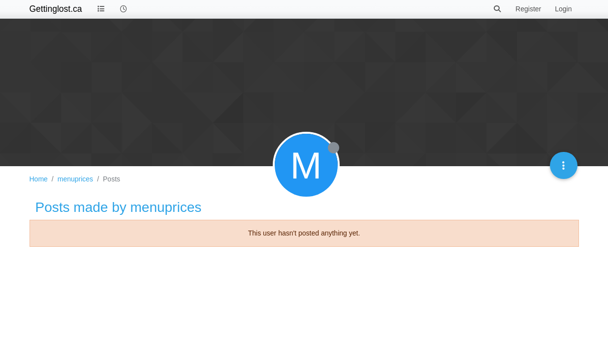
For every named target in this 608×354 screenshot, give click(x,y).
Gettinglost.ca (56, 9)
